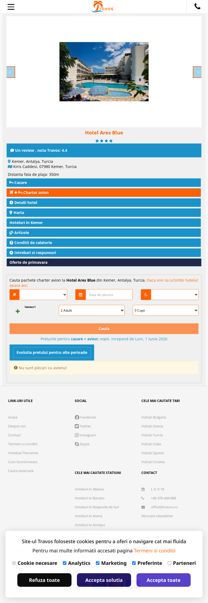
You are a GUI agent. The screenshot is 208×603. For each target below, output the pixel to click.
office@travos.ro (159, 507)
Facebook (85, 417)
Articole (19, 232)
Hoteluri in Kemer (26, 222)
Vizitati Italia (151, 443)
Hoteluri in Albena (89, 489)
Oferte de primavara (28, 262)
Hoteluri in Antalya (90, 524)
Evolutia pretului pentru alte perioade (52, 352)
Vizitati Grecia (152, 426)
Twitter (83, 426)
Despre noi (16, 426)
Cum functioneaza (22, 461)
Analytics (76, 563)
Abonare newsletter (157, 515)
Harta (16, 212)
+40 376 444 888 (158, 498)
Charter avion (29, 192)
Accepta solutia (104, 580)
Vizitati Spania (152, 452)
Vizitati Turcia (152, 435)
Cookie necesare (34, 563)
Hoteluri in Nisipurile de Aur (97, 507)
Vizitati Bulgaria (153, 417)
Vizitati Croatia (153, 461)
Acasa (12, 417)
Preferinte (147, 563)
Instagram (85, 435)
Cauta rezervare (21, 470)
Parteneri (182, 563)
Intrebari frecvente (23, 452)
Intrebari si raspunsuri (32, 252)
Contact (14, 435)
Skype (82, 443)
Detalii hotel (23, 202)
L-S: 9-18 (152, 489)
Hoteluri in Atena (88, 515)
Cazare (18, 182)
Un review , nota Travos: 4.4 (38, 150)
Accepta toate (164, 580)
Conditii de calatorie (30, 242)
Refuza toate (44, 580)
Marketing (111, 563)
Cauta (104, 328)
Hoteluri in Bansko (90, 498)
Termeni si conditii (22, 443)
